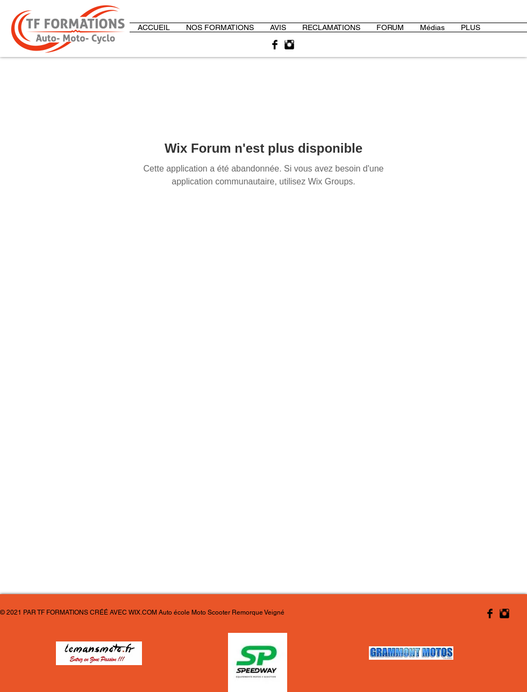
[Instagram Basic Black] (289, 44)
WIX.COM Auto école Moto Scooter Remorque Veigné (206, 612)
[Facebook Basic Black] (275, 44)
